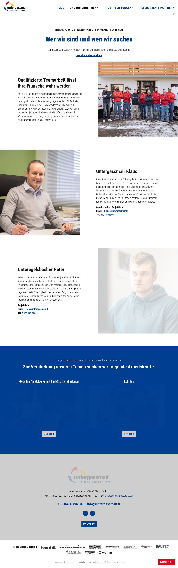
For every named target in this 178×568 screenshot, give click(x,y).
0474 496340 (107, 214)
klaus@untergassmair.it (116, 210)
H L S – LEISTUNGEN (118, 8)
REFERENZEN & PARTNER (156, 8)
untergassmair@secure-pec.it (119, 495)
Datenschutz (69, 562)
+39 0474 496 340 (71, 504)
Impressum (58, 562)
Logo (16, 6)
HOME (60, 8)
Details (49, 433)
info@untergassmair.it (37, 309)
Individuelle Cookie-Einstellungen (89, 562)
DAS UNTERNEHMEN (83, 8)
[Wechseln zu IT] (174, 14)
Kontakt (166, 562)
